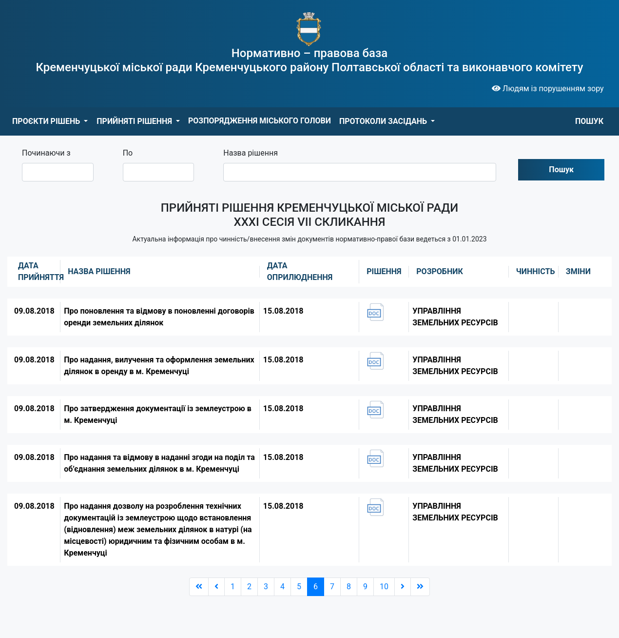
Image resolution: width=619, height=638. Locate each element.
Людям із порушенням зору (548, 88)
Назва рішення (250, 153)
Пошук (561, 169)
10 (384, 586)
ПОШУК (589, 121)
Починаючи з (46, 153)
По (128, 153)
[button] (50, 121)
